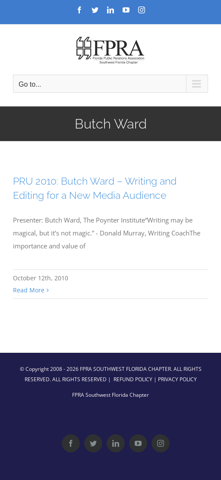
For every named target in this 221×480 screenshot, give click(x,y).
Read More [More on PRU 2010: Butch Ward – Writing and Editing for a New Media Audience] (28, 290)
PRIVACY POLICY (177, 379)
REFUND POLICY (133, 379)
